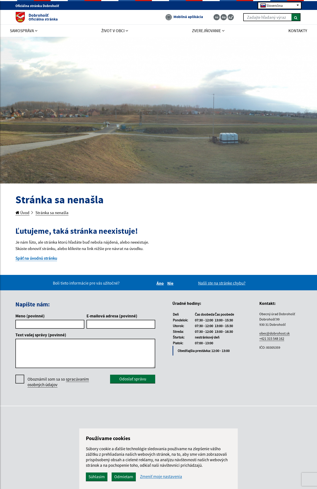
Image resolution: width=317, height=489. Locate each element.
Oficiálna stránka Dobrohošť (39, 6)
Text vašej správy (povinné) (40, 334)
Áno (161, 283)
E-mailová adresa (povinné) (112, 316)
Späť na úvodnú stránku (36, 258)
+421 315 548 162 (271, 338)
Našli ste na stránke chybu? (221, 283)
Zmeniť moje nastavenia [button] (161, 476)
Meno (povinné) (30, 316)
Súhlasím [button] (96, 476)
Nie (171, 283)
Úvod (22, 212)
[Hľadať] (295, 17)
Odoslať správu (132, 379)
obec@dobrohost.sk (274, 333)
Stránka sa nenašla (51, 212)
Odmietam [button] (123, 476)
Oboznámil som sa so (58, 381)
